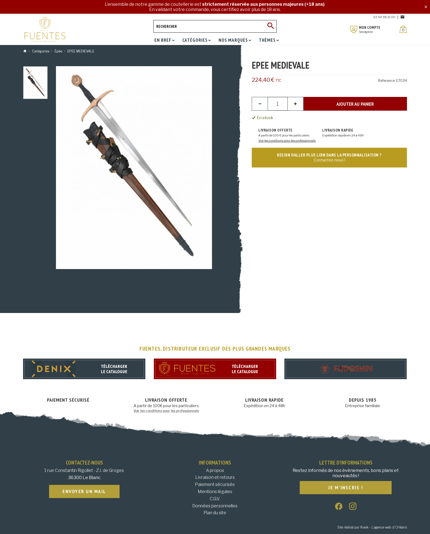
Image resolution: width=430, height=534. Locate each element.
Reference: (386, 81)
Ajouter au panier (355, 104)
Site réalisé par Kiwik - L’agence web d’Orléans (372, 527)
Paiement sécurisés (215, 484)
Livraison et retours (215, 477)
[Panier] (403, 29)
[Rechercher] (215, 26)
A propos (215, 470)
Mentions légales (215, 491)
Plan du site (214, 512)
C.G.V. (215, 498)
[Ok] (270, 26)
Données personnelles (214, 505)
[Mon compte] (354, 29)
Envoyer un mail (84, 491)
